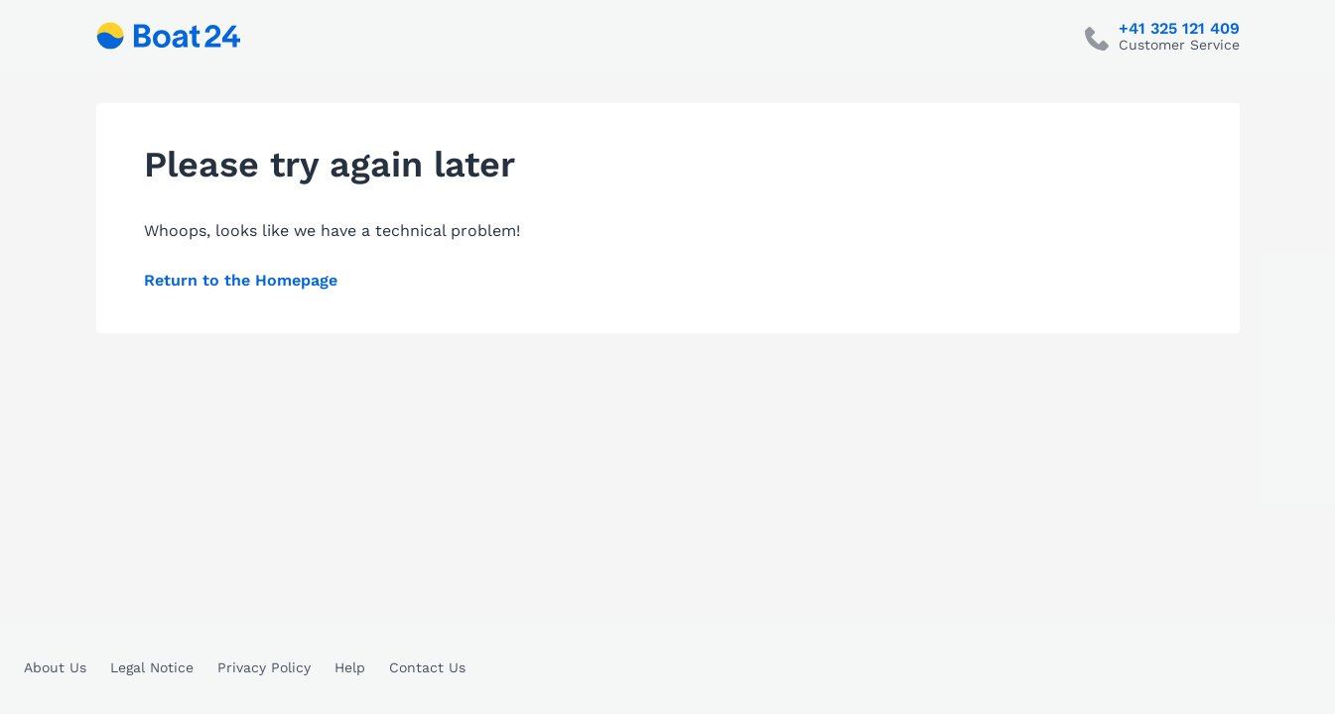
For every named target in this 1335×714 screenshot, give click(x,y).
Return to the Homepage (240, 280)
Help (349, 667)
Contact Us (427, 667)
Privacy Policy (264, 667)
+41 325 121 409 (1179, 29)
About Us (55, 667)
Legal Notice (152, 667)
